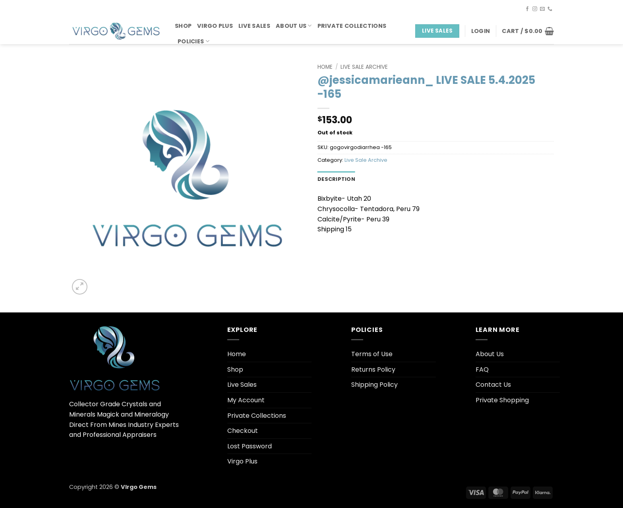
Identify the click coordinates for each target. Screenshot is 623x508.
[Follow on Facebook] (527, 9)
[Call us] (550, 9)
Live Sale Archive (364, 67)
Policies (193, 41)
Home (325, 67)
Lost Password (249, 446)
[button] (480, 31)
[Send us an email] (542, 9)
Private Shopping (502, 400)
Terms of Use (372, 354)
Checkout (242, 430)
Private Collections (351, 26)
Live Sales (254, 26)
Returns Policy (373, 369)
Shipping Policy (374, 384)
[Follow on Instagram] (534, 9)
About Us (294, 26)
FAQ (482, 369)
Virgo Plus (215, 26)
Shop (183, 26)
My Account (246, 400)
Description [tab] (336, 179)
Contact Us (493, 384)
